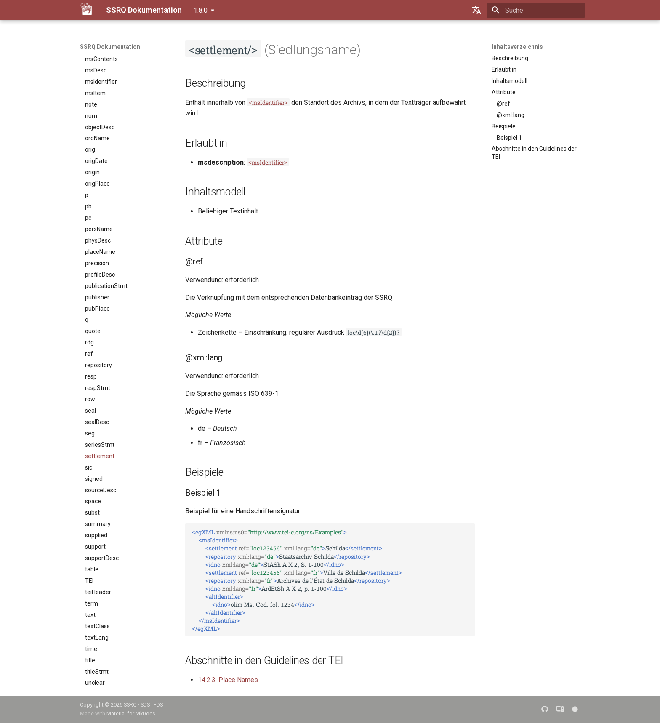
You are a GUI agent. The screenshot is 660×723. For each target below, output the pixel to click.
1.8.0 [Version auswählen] (201, 10)
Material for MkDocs (130, 713)
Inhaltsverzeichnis (517, 46)
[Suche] (536, 10)
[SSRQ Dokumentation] (86, 10)
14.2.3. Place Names (228, 680)
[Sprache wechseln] (476, 10)
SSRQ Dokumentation (110, 46)
